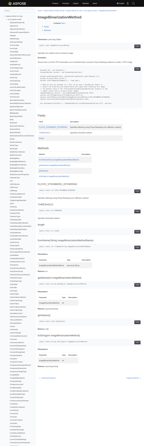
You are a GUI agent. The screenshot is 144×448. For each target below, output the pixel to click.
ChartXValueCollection (18, 297)
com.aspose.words (14, 19)
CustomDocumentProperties (20, 442)
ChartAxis (13, 207)
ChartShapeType (16, 281)
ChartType (13, 291)
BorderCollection (16, 142)
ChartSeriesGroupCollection (20, 275)
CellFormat (14, 187)
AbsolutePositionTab (17, 22)
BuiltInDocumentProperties (19, 174)
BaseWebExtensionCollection (20, 103)
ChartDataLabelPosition (18, 229)
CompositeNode (15, 381)
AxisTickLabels (15, 90)
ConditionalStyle (15, 388)
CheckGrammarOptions (18, 317)
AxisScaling (14, 84)
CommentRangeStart (17, 352)
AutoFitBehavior (15, 58)
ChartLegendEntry (16, 249)
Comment (13, 339)
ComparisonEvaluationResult (20, 365)
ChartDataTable (15, 239)
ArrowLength (14, 45)
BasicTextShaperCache (18, 110)
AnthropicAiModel (16, 42)
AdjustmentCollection (17, 29)
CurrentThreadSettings (18, 439)
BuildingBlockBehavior (18, 161)
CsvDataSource (15, 436)
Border (12, 139)
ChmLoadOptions (16, 320)
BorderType (14, 145)
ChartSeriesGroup (16, 271)
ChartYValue (14, 304)
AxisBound (14, 61)
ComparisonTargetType (18, 371)
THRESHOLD (44, 133)
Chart (12, 203)
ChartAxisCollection (17, 210)
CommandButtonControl (18, 336)
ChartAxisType (15, 216)
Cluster (12, 326)
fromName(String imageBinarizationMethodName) (59, 160)
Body (12, 119)
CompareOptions (16, 355)
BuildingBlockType (16, 171)
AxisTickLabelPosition (17, 87)
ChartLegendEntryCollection (20, 252)
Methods (47, 30)
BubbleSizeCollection (17, 152)
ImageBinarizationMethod (107, 11)
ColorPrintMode (15, 333)
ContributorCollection (17, 407)
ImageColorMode (126, 378)
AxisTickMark (14, 94)
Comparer (13, 359)
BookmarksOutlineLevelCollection (22, 136)
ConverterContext (16, 420)
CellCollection (15, 184)
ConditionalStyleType (17, 394)
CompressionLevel (16, 384)
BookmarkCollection (17, 126)
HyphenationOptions (47, 378)
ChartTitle (13, 287)
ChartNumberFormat (17, 262)
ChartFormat (14, 242)
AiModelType (14, 39)
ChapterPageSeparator (18, 200)
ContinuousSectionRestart (19, 401)
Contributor (14, 404)
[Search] (18, 10)
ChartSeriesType (16, 278)
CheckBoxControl (16, 313)
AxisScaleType (15, 81)
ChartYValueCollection (18, 307)
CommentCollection (17, 342)
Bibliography (14, 113)
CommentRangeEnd (17, 349)
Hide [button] (61, 23)
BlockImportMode (16, 116)
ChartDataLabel (15, 220)
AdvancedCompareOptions (19, 32)
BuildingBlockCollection (18, 165)
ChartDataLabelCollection (19, 223)
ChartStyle (13, 284)
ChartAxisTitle (15, 213)
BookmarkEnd (15, 129)
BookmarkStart (15, 132)
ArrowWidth (14, 52)
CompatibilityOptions (17, 378)
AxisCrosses (14, 71)
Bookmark (13, 123)
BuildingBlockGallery (17, 168)
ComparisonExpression (18, 368)
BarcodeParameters (17, 100)
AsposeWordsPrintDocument (20, 55)
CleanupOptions (15, 323)
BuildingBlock (14, 158)
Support (75, 3)
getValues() (43, 171)
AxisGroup (13, 77)
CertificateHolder (16, 197)
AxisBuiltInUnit (15, 65)
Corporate (13, 423)
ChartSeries (14, 265)
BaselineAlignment (16, 107)
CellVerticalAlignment (17, 194)
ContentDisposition (16, 397)
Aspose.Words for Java (14, 16)
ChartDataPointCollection (19, 236)
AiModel (13, 35)
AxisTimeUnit (14, 97)
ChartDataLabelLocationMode (20, 226)
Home (40, 11)
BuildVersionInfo (15, 155)
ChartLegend (14, 245)
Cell (11, 181)
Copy (130, 46)
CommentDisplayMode (18, 346)
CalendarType (15, 178)
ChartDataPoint (15, 233)
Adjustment (14, 26)
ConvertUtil (14, 413)
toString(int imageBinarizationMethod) (54, 176)
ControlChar (14, 410)
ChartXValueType (16, 300)
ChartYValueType (16, 310)
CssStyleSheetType (17, 430)
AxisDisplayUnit (15, 74)
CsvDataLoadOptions (17, 433)
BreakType (14, 149)
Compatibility (14, 375)
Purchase (65, 3)
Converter (13, 417)
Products (55, 3)
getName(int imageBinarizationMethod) (54, 165)
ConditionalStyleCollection (19, 391)
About (95, 3)
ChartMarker (14, 255)
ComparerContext (16, 362)
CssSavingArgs (15, 426)
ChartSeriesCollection (17, 268)
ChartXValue (14, 294)
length (41, 138)
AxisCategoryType (16, 68)
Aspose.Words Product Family (54, 11)
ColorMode (14, 329)
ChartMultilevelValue (17, 258)
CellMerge (13, 191)
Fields (46, 27)
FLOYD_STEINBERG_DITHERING (53, 127)
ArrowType (14, 48)
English (120, 3)
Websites (85, 3)
